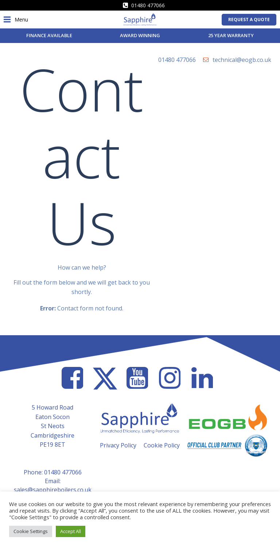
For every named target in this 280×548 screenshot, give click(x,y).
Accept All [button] (70, 531)
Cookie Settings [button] (30, 531)
